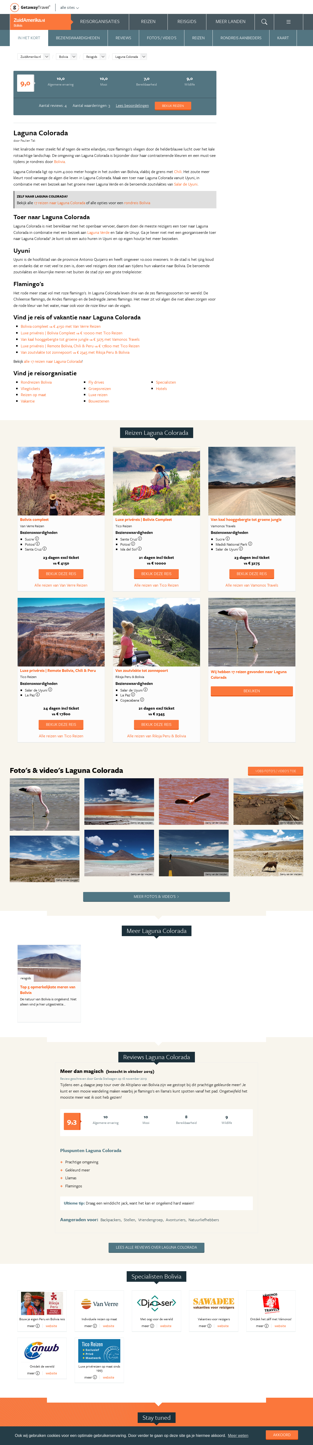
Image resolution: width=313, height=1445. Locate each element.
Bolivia (63, 56)
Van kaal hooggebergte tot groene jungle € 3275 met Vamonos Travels (80, 339)
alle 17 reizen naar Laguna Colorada (53, 361)
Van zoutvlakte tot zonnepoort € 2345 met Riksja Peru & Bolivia (75, 352)
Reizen (198, 38)
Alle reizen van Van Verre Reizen (61, 585)
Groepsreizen (100, 388)
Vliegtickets (30, 388)
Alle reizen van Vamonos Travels (251, 585)
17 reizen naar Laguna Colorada (59, 203)
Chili (178, 172)
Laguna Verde (98, 232)
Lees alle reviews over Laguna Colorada (156, 1247)
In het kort (29, 38)
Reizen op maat (33, 395)
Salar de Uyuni (186, 184)
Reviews (123, 38)
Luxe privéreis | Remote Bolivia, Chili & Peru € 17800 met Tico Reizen (80, 346)
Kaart (283, 38)
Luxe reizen (98, 395)
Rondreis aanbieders (241, 38)
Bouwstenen (99, 401)
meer (33, 1326)
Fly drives (96, 382)
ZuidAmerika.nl (31, 56)
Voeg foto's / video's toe (275, 770)
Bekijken (252, 691)
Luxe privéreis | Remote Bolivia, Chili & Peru (58, 670)
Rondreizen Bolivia (36, 382)
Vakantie (28, 401)
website (51, 1326)
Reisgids (91, 56)
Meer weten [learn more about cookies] (238, 1435)
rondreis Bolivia (137, 203)
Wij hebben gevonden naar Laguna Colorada (249, 674)
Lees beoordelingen (132, 105)
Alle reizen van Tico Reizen (156, 585)
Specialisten (166, 382)
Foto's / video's (161, 38)
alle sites (69, 7)
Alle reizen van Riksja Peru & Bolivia (156, 735)
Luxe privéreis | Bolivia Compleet (143, 519)
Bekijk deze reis (61, 574)
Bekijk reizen (173, 105)
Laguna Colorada (126, 56)
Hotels (161, 388)
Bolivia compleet (34, 519)
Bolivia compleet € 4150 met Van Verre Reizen (61, 326)
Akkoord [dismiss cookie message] (282, 1435)
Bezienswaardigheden (78, 38)
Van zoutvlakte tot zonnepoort (141, 670)
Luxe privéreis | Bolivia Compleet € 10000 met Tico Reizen (72, 333)
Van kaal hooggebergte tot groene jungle (246, 519)
